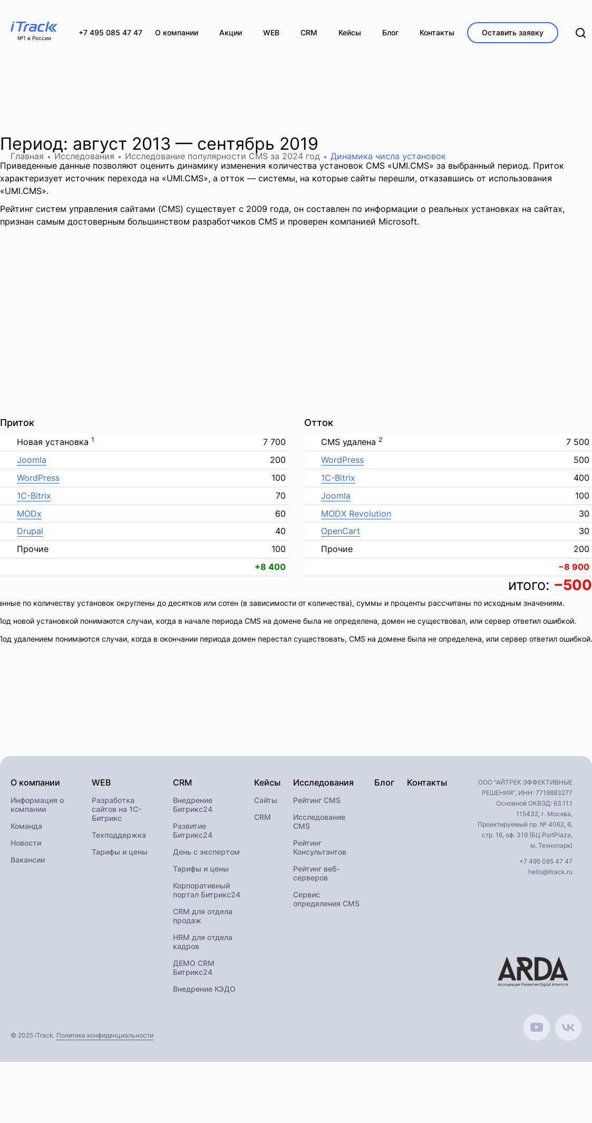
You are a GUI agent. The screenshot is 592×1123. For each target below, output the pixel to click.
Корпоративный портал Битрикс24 (206, 890)
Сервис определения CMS (326, 899)
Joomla (31, 459)
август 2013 (122, 143)
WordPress (38, 477)
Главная (27, 156)
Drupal (30, 531)
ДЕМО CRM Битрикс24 (194, 967)
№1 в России (34, 38)
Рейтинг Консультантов (319, 847)
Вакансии (28, 859)
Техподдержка (119, 834)
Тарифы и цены (120, 851)
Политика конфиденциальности (104, 1035)
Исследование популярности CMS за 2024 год (222, 156)
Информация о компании (37, 805)
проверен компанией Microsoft (352, 221)
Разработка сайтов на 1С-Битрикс (116, 809)
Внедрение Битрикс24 (192, 805)
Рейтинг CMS (317, 800)
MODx (29, 513)
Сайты (265, 800)
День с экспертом (206, 851)
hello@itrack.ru (550, 872)
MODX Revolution (356, 513)
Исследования (84, 156)
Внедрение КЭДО (204, 988)
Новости (26, 842)
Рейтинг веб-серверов (316, 873)
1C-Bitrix (34, 495)
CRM (262, 816)
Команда (26, 825)
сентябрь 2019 (257, 143)
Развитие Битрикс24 (192, 830)
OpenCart (340, 531)
